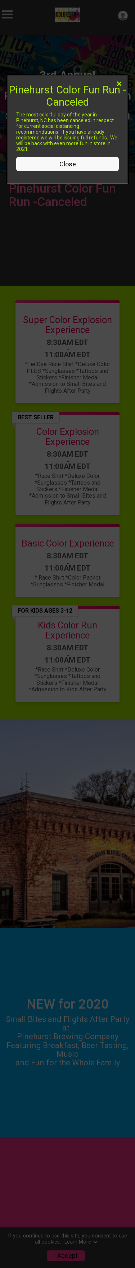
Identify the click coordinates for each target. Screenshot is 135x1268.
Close (67, 164)
